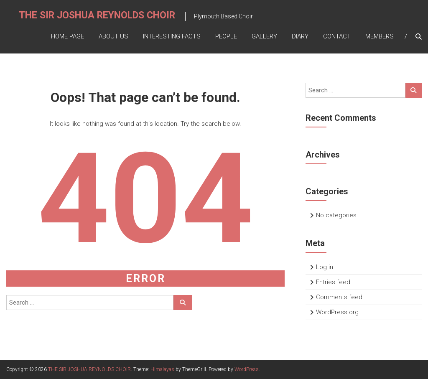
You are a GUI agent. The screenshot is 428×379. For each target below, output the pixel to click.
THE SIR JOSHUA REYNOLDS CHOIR (97, 15)
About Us (113, 36)
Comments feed (339, 297)
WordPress (246, 369)
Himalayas (162, 369)
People (226, 36)
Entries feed (333, 282)
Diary (300, 36)
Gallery (264, 36)
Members (379, 36)
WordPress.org (337, 312)
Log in (324, 267)
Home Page (67, 36)
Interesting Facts (172, 36)
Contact (337, 36)
